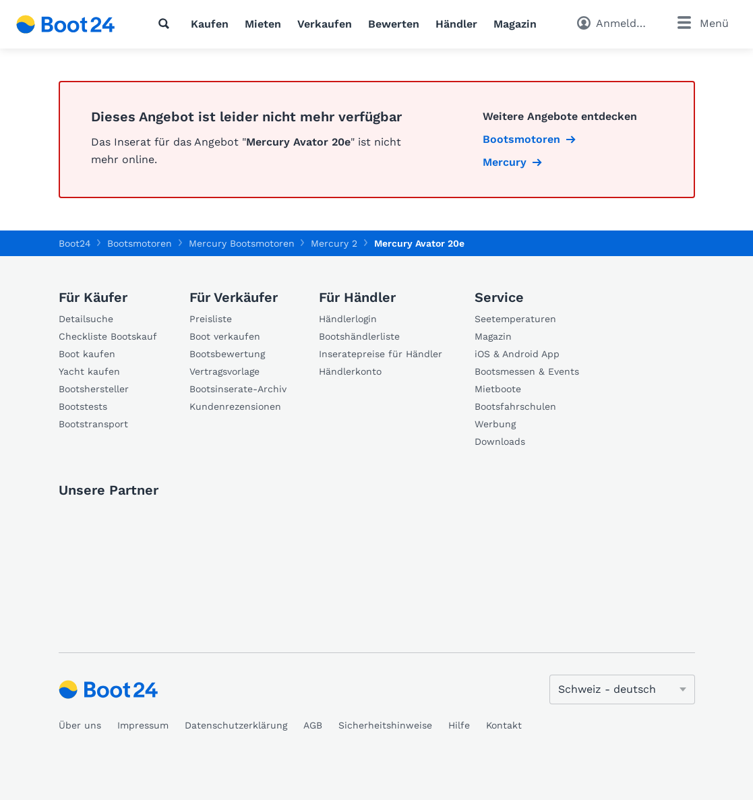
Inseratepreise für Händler (380, 353)
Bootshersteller (94, 388)
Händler (456, 24)
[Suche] (166, 23)
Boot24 (75, 243)
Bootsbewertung (227, 353)
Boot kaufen (87, 353)
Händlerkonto (350, 371)
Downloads (500, 441)
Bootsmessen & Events (527, 371)
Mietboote (498, 388)
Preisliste (210, 318)
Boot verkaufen (224, 336)
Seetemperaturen (515, 318)
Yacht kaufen (89, 371)
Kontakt (504, 725)
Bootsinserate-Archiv (238, 388)
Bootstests (83, 406)
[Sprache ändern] (622, 689)
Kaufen (210, 24)
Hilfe (459, 725)
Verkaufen (324, 24)
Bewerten (393, 24)
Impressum (143, 725)
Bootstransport (93, 424)
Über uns (80, 725)
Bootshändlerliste (359, 336)
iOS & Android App (517, 353)
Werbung (495, 424)
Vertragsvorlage (224, 371)
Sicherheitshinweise (385, 725)
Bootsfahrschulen (515, 406)
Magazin (515, 24)
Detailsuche (86, 318)
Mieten (263, 24)
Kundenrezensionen (235, 406)
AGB (312, 725)
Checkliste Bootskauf (108, 336)
